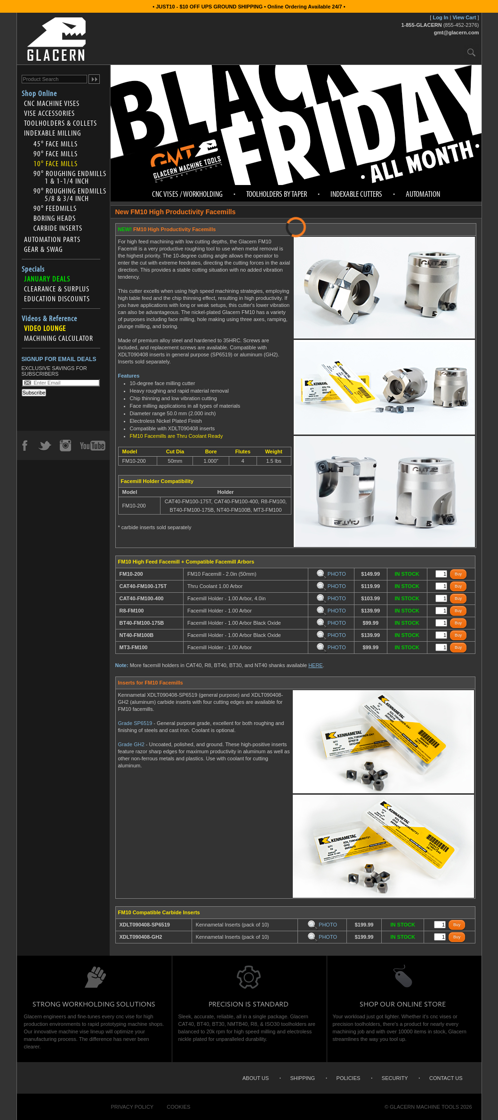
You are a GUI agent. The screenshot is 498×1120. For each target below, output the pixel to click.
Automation (423, 193)
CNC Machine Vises (52, 103)
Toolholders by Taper (276, 193)
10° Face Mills (55, 163)
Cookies (178, 1107)
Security (395, 1078)
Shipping (302, 1078)
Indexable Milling (52, 133)
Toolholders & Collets (60, 123)
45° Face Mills (55, 143)
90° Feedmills (55, 208)
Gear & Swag (43, 249)
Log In (440, 17)
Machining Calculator (58, 338)
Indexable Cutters (356, 193)
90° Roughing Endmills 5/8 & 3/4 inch (69, 194)
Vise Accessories (49, 113)
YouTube (93, 445)
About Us (255, 1078)
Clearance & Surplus (56, 288)
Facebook (24, 445)
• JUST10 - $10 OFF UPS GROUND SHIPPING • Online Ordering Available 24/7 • (249, 6)
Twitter (44, 445)
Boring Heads (54, 218)
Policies (349, 1078)
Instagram (64, 445)
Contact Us (446, 1078)
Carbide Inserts (57, 228)
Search (471, 52)
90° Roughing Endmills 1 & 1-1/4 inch (69, 177)
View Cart (464, 17)
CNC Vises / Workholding (187, 193)
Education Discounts (57, 298)
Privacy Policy (132, 1107)
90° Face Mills (55, 153)
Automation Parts (52, 239)
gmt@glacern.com (456, 32)
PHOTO (331, 574)
